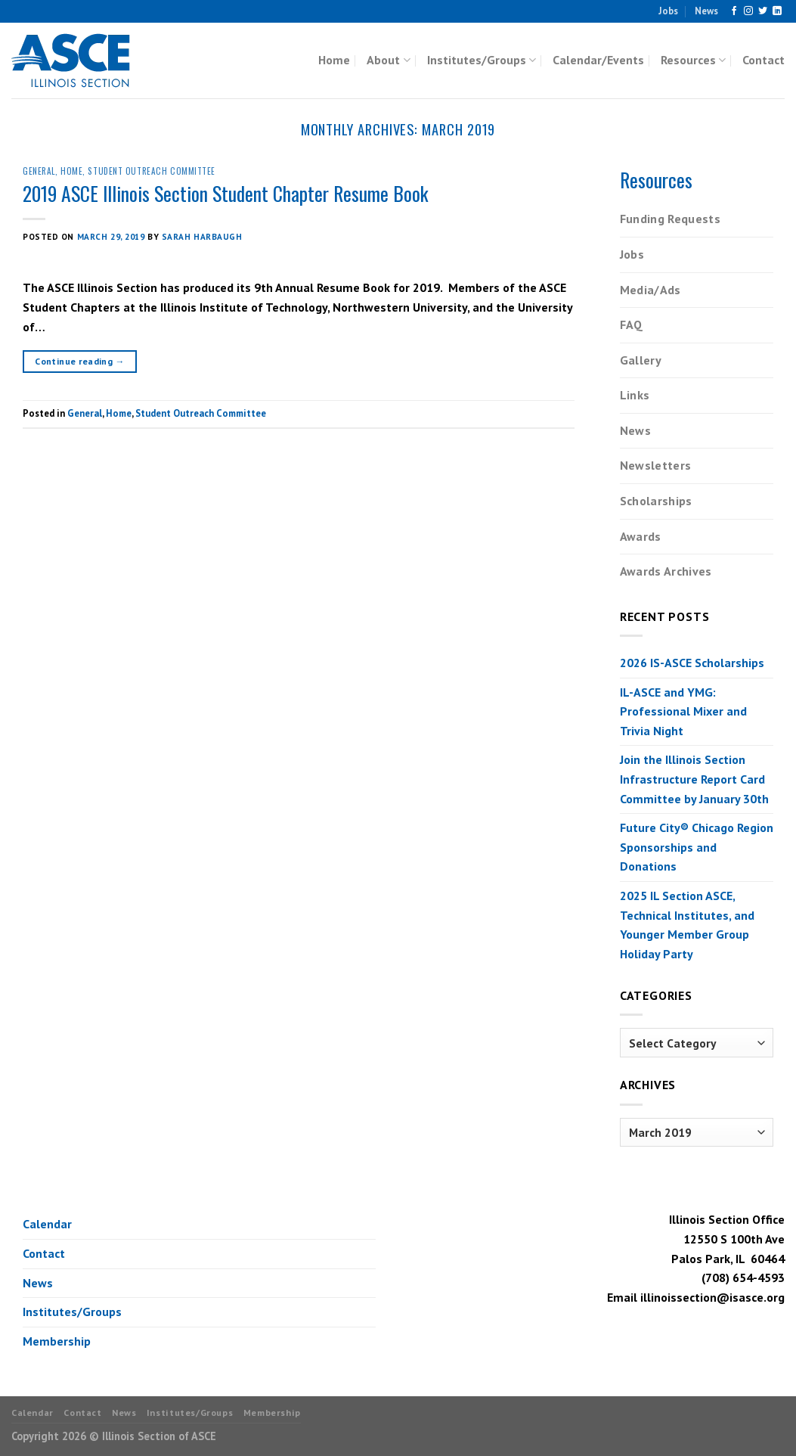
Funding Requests (670, 218)
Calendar (47, 1223)
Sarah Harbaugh (202, 236)
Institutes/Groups (481, 59)
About (388, 59)
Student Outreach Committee (151, 171)
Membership (57, 1341)
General (39, 171)
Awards (640, 536)
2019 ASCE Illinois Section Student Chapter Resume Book (226, 193)
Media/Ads (650, 289)
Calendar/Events (598, 59)
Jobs (668, 11)
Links (635, 394)
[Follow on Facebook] (734, 11)
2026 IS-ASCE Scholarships (692, 662)
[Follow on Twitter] (762, 11)
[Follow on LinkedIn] (777, 11)
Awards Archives (666, 571)
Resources (693, 59)
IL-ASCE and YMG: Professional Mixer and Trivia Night (683, 711)
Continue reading (80, 361)
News (706, 11)
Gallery (640, 360)
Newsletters (656, 465)
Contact (763, 59)
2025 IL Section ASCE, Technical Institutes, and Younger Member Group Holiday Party (687, 924)
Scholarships (656, 500)
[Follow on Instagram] (748, 11)
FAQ (631, 324)
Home (334, 59)
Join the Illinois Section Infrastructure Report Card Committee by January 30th (694, 779)
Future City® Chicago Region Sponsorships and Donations (696, 847)
